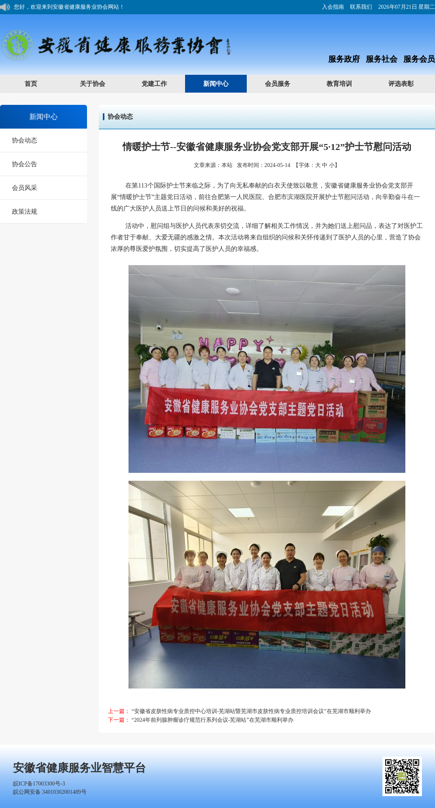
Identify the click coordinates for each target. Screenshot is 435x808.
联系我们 (361, 7)
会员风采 (24, 187)
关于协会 (100, 83)
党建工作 (162, 83)
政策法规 (24, 211)
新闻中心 (223, 83)
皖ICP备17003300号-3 (39, 784)
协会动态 (24, 140)
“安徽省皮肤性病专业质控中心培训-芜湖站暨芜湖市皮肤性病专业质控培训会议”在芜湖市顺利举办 (251, 711)
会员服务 (285, 83)
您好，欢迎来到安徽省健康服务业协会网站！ (69, 7)
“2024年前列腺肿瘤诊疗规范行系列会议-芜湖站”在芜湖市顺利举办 (212, 720)
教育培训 (347, 83)
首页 (31, 83)
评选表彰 (408, 83)
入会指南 (333, 7)
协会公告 (24, 164)
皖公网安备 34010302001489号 (50, 792)
